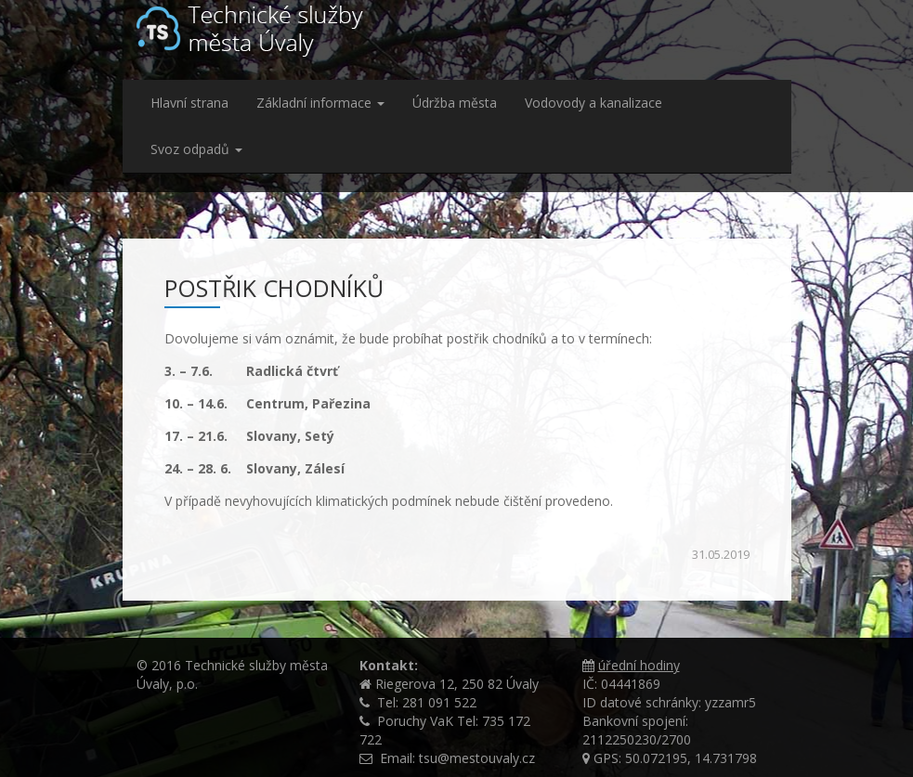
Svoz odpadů (196, 149)
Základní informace (320, 102)
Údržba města (454, 102)
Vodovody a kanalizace (593, 102)
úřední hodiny (639, 665)
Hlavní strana (189, 102)
